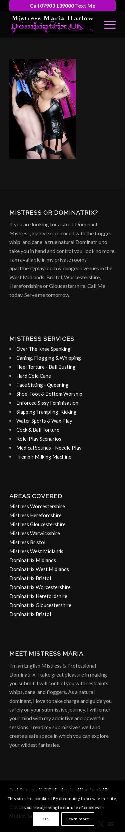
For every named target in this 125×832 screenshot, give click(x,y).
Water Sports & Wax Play (44, 421)
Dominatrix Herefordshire (38, 596)
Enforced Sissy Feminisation (47, 403)
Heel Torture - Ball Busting (46, 367)
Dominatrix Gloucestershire (40, 605)
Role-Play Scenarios (38, 439)
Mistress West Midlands (36, 551)
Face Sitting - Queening (42, 385)
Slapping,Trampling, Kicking (46, 412)
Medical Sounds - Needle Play (49, 448)
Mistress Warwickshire (34, 533)
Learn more (77, 818)
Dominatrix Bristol (30, 578)
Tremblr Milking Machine (43, 457)
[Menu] (106, 24)
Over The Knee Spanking (43, 349)
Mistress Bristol (27, 542)
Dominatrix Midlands (32, 560)
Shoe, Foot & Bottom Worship (49, 394)
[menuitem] (106, 24)
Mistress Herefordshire (35, 515)
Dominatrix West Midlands (39, 569)
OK (46, 818)
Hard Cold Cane (33, 376)
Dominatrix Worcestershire (40, 587)
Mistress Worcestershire (37, 506)
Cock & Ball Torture (37, 430)
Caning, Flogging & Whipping (48, 358)
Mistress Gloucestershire (37, 524)
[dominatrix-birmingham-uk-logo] (51, 24)
